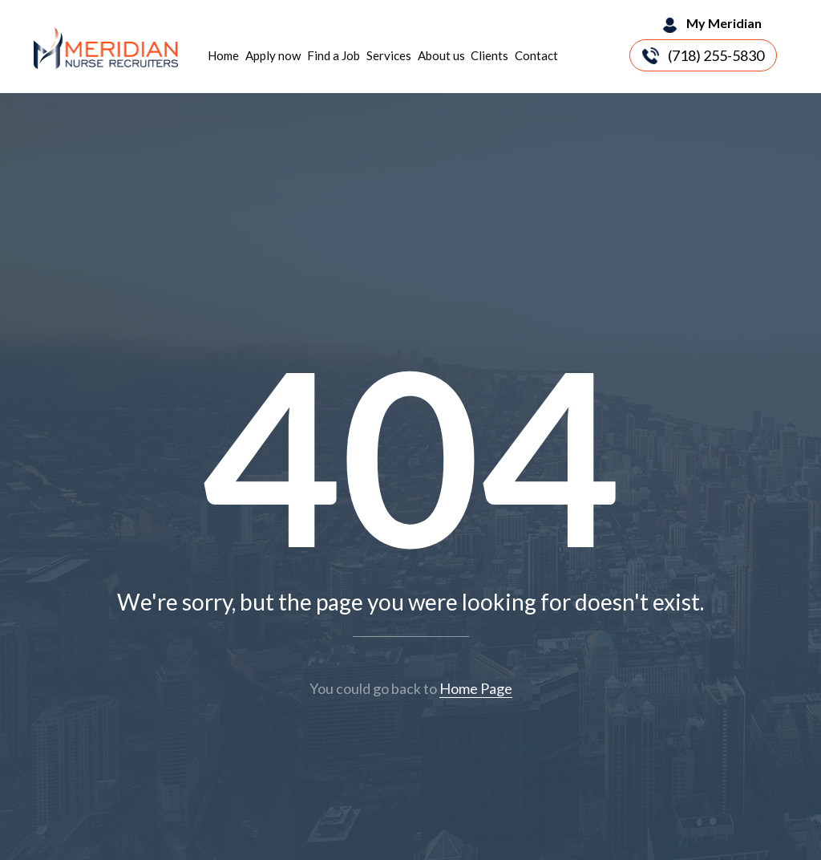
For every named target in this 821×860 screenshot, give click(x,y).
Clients (489, 55)
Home (223, 55)
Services (388, 55)
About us (441, 55)
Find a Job (333, 55)
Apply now (273, 55)
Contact (536, 55)
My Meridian (724, 22)
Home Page (475, 688)
